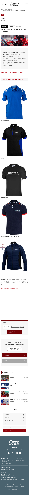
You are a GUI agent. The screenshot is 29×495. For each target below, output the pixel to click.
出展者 (22, 486)
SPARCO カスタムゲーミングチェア (18, 392)
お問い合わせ (14, 484)
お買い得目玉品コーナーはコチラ (10, 288)
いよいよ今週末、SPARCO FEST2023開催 (18, 384)
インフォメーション (9, 423)
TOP (2, 9)
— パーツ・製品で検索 (6, 463)
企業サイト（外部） (9, 430)
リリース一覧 (8, 427)
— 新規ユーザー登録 (19, 460)
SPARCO (12, 377)
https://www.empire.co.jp (17, 327)
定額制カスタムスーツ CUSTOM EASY (18, 399)
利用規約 (17, 486)
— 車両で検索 (4, 461)
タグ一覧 (7, 484)
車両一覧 (7, 417)
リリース (7, 9)
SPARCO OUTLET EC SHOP (16, 376)
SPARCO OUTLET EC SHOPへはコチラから (12, 72)
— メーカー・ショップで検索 (7, 460)
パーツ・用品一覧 (9, 420)
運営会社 (21, 484)
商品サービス (13, 9)
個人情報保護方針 (9, 486)
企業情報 (7, 414)
